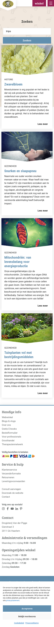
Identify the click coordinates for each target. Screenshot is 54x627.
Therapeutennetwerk (12, 444)
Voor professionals (11, 436)
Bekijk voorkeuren (27, 616)
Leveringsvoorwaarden (13, 481)
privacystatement (12, 600)
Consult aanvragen (11, 489)
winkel (39, 3)
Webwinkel (7, 417)
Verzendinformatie (11, 473)
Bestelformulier (10, 432)
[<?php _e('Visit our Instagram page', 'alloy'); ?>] (3, 509)
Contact (6, 496)
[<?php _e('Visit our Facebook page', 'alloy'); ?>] (7, 509)
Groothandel (8, 440)
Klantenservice (9, 469)
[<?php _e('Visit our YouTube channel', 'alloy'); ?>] (12, 509)
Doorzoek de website (12, 493)
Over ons (6, 425)
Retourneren (8, 477)
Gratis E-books (9, 428)
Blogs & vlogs (9, 421)
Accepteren (27, 608)
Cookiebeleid (19, 623)
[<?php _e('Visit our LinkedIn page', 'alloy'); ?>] (16, 509)
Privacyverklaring (32, 623)
